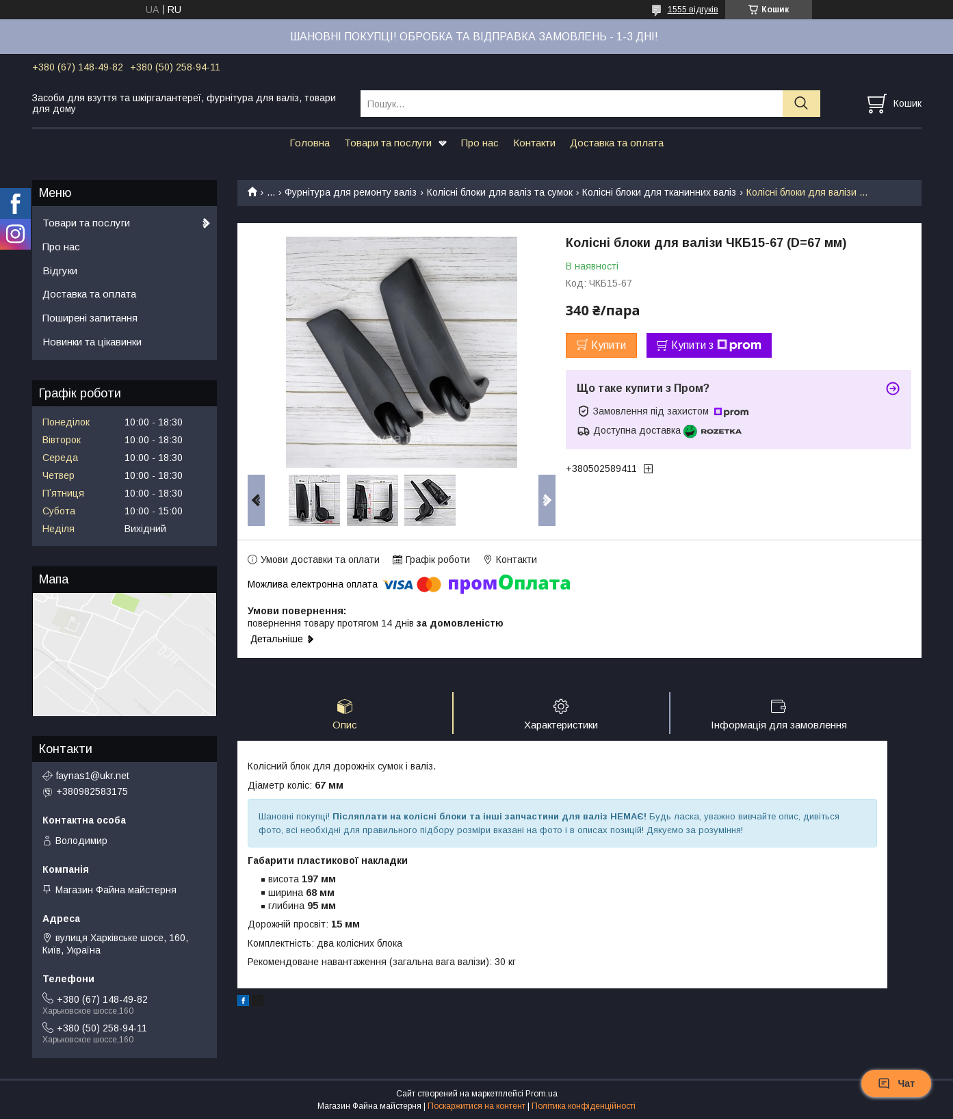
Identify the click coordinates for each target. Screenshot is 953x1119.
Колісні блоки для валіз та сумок (500, 192)
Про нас (480, 142)
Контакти (534, 142)
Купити (608, 345)
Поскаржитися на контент (476, 1106)
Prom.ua (541, 1093)
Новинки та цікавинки (92, 341)
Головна (309, 142)
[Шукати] (801, 103)
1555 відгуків (693, 9)
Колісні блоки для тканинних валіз (659, 192)
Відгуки (59, 270)
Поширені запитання (90, 318)
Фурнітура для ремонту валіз (351, 192)
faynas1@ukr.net (92, 775)
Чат (896, 1083)
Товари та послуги (388, 142)
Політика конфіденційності (584, 1106)
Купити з (716, 345)
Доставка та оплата (617, 142)
